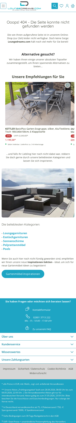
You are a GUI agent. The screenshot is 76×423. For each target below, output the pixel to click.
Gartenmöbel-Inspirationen (23, 274)
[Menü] (3, 6)
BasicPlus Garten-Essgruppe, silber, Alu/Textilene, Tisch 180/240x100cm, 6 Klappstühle (37, 130)
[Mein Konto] (67, 6)
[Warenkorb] (73, 6)
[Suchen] (54, 6)
